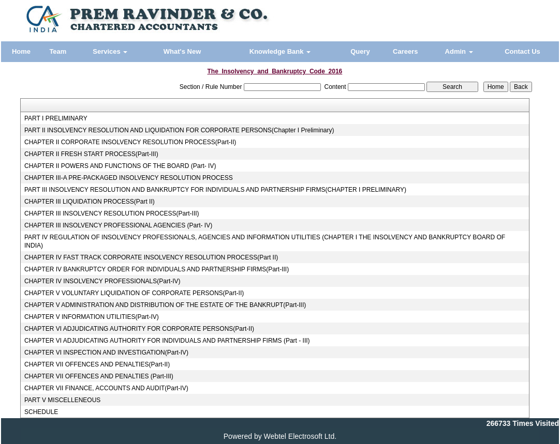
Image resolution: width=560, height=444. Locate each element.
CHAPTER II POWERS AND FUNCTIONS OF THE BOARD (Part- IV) (120, 166)
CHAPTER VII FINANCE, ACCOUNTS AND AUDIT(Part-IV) (106, 388)
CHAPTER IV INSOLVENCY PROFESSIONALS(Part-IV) (102, 281)
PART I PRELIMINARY (55, 118)
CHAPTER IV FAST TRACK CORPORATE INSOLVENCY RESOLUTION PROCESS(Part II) (151, 257)
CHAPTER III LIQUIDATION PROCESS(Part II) (89, 201)
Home (21, 51)
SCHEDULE (41, 412)
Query (360, 51)
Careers (405, 51)
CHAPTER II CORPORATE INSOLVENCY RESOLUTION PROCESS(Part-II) (130, 142)
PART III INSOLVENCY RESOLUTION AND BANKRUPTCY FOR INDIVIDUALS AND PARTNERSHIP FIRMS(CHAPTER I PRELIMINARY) (215, 189)
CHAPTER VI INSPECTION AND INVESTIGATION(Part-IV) (106, 352)
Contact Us (522, 51)
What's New (182, 51)
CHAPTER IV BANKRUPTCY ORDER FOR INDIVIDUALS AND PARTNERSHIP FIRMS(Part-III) (156, 269)
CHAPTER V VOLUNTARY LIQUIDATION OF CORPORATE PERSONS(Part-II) (134, 293)
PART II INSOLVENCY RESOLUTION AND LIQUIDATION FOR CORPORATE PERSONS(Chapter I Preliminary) (179, 130)
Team (57, 51)
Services (110, 51)
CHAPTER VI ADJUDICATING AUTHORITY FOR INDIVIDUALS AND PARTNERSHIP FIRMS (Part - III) (167, 340)
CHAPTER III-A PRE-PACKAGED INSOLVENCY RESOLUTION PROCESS (128, 177)
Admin (459, 51)
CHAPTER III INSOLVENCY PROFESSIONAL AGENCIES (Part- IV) (118, 225)
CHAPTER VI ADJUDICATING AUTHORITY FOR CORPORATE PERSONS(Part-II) (139, 328)
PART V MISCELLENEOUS (62, 400)
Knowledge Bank (280, 51)
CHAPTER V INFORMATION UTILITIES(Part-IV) (91, 316)
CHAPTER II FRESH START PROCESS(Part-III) (91, 154)
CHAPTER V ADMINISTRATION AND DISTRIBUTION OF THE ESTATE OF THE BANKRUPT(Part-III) (165, 305)
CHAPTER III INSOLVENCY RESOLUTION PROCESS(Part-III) (111, 213)
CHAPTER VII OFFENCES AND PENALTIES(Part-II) (97, 364)
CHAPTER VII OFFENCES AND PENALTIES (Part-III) (98, 376)
